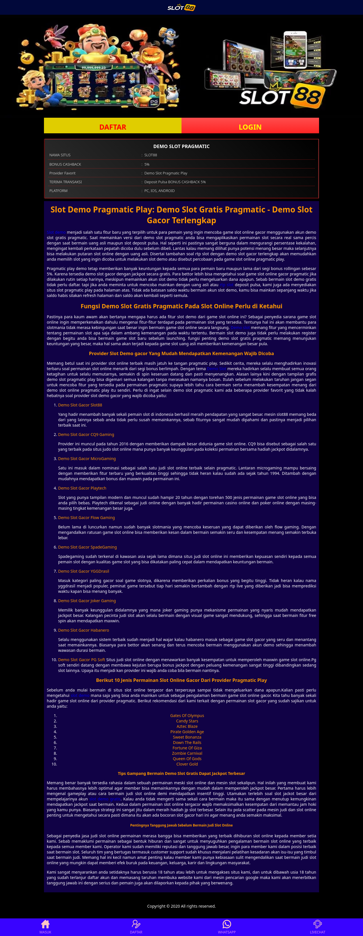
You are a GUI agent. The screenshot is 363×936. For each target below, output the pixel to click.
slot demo (80, 695)
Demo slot (240, 327)
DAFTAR (112, 127)
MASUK (45, 927)
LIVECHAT (317, 927)
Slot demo (56, 232)
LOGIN (250, 127)
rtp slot (226, 284)
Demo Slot (216, 368)
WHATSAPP (227, 927)
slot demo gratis (105, 799)
